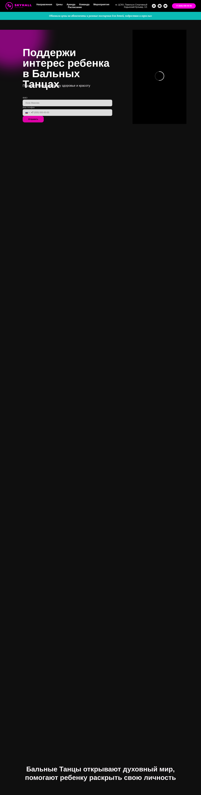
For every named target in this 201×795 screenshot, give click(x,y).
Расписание (75, 7)
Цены (59, 4)
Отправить (33, 125)
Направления (44, 4)
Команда (84, 4)
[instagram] (160, 6)
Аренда (71, 4)
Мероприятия (101, 4)
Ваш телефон (29, 113)
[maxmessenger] (154, 6)
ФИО (25, 104)
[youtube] (165, 6)
